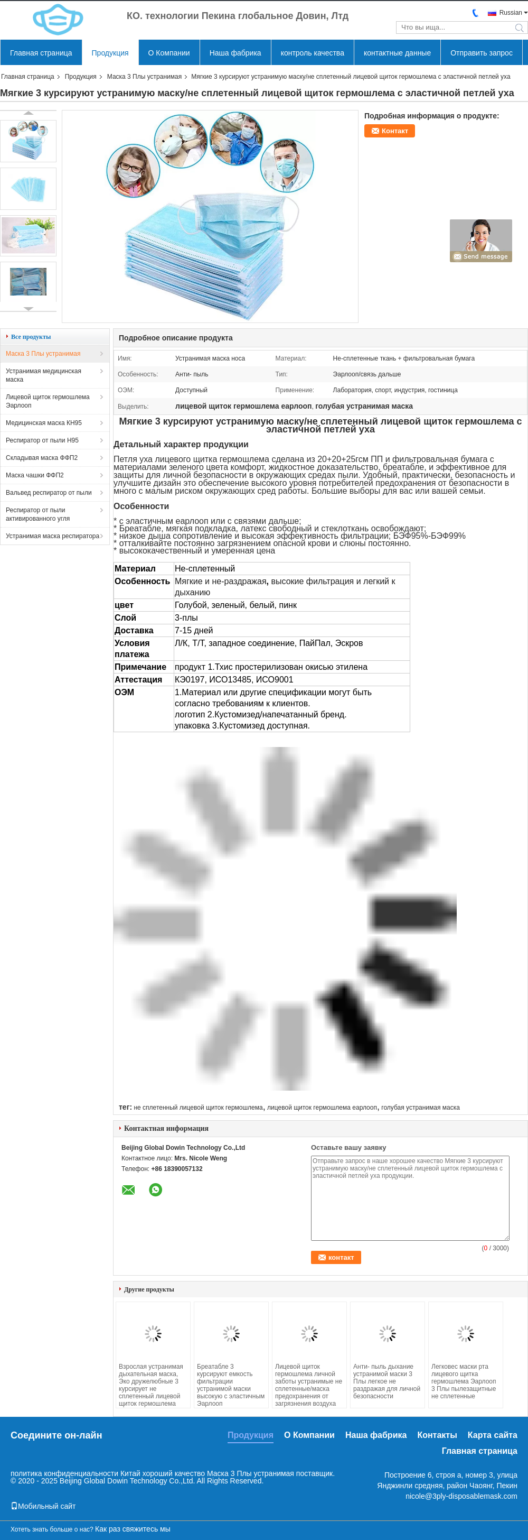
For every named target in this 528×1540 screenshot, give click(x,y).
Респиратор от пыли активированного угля (38, 514)
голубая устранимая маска (420, 1107)
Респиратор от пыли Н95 (42, 440)
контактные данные (397, 53)
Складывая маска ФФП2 (42, 458)
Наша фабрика (235, 53)
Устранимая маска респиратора (52, 536)
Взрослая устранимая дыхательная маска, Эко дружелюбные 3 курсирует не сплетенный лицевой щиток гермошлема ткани (151, 1389)
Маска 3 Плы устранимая (144, 76)
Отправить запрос (481, 53)
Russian (510, 12)
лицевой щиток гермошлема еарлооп (322, 1107)
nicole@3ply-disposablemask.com (461, 1496)
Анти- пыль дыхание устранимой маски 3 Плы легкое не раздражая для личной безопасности (386, 1381)
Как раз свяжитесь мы (133, 1529)
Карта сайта (492, 1435)
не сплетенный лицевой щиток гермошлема (198, 1107)
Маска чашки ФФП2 (35, 475)
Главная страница (41, 53)
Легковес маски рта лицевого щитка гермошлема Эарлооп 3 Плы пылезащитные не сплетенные (463, 1381)
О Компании (169, 53)
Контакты (437, 1435)
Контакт (395, 131)
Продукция (110, 53)
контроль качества (312, 53)
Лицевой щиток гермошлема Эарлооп (48, 401)
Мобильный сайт (43, 1506)
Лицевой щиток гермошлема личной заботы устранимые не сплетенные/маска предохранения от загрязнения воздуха (308, 1385)
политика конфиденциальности (64, 1473)
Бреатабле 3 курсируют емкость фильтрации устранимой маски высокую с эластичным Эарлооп (231, 1385)
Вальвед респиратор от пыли (49, 492)
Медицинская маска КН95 (44, 423)
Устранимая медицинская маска (43, 375)
